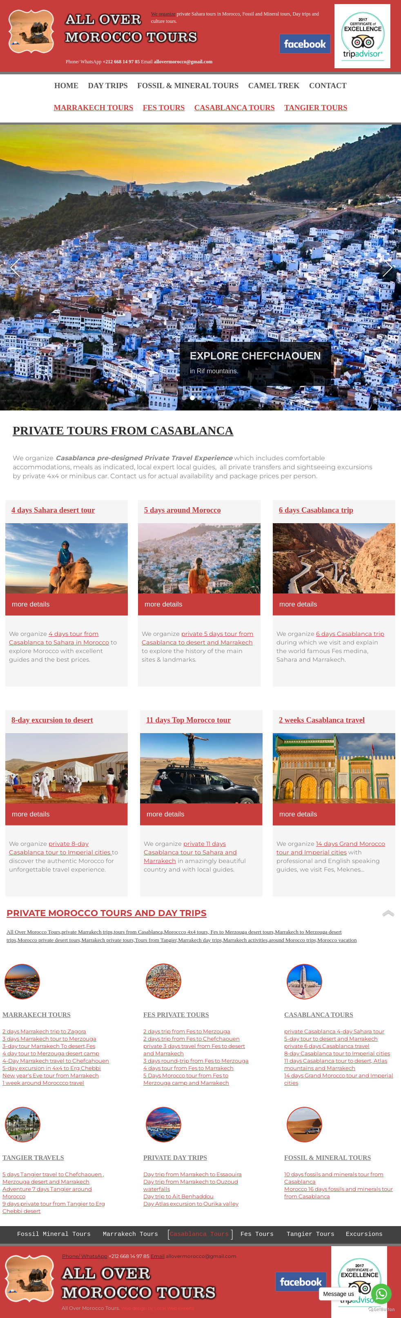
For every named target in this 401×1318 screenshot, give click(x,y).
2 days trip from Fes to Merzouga (186, 1031)
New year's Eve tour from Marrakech (50, 1075)
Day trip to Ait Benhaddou (178, 1196)
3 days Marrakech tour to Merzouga (49, 1038)
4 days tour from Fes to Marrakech (188, 1068)
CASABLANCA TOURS (234, 107)
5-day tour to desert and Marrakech (331, 1038)
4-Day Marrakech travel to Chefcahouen (55, 1060)
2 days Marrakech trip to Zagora (44, 1031)
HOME (66, 85)
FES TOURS (164, 107)
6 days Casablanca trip (350, 634)
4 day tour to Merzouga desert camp (50, 1053)
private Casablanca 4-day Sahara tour (334, 1031)
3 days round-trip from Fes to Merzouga (196, 1060)
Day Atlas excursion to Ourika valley (190, 1203)
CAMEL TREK (274, 85)
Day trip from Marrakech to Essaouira (192, 1174)
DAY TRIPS (108, 85)
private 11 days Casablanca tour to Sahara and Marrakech (190, 852)
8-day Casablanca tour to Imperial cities (337, 1053)
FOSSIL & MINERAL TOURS (187, 85)
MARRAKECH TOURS (93, 107)
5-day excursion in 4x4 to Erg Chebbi (51, 1068)
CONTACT (328, 85)
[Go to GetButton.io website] (381, 1309)
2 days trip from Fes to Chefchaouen (191, 1038)
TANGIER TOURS (315, 107)
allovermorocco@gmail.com (183, 62)
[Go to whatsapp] (381, 1294)
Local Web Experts (174, 1308)
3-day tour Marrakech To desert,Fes (48, 1046)
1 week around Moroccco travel (43, 1082)
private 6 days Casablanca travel (327, 1046)
